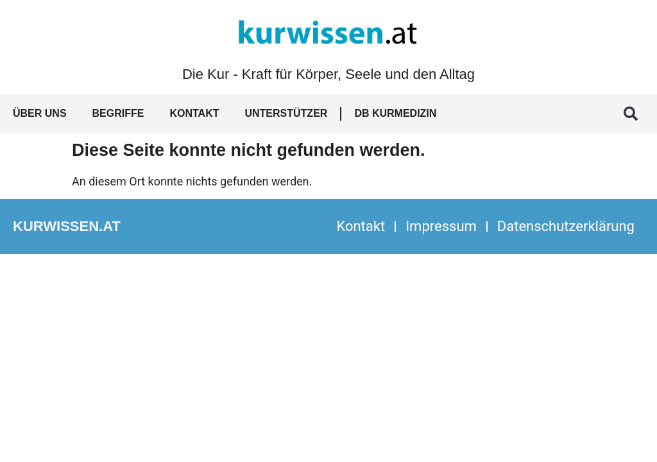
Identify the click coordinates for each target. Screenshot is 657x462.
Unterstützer (285, 113)
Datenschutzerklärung (566, 226)
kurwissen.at (67, 226)
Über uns (40, 113)
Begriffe (118, 113)
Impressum (441, 226)
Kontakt (194, 113)
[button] (631, 113)
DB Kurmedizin (395, 113)
